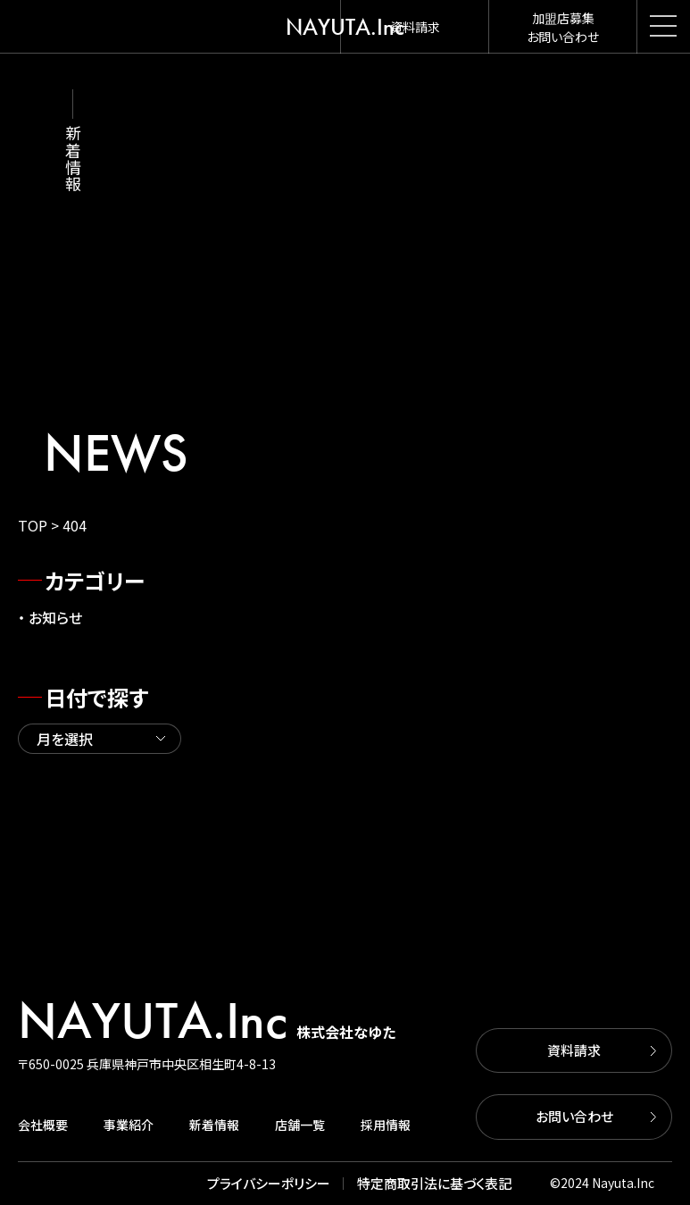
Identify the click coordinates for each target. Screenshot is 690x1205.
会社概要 (43, 1125)
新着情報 (214, 1125)
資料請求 (574, 1050)
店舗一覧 (300, 1125)
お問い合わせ (574, 1116)
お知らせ (55, 617)
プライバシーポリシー (268, 1183)
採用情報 (386, 1125)
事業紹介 (129, 1125)
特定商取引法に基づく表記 (434, 1183)
